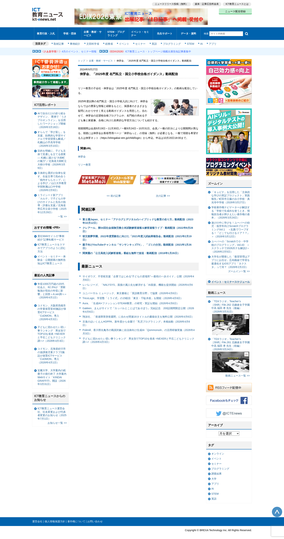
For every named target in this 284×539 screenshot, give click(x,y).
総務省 (109, 40)
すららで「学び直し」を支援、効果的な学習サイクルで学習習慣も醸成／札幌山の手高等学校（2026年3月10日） (52, 135)
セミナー (140, 40)
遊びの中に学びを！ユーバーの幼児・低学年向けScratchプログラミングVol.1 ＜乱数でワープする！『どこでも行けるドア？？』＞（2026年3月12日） (230, 226)
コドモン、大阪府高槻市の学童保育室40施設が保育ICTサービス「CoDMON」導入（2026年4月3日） (52, 309)
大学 (213, 475)
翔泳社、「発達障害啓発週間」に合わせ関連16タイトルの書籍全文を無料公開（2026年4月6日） (138, 313)
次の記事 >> (163, 192)
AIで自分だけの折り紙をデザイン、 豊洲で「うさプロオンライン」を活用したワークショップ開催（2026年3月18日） (52, 117)
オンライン (217, 450)
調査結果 (216, 470)
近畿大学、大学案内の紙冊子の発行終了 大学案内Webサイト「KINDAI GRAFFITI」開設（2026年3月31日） (52, 374)
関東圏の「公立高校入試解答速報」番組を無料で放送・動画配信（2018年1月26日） (131, 250)
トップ (81, 57)
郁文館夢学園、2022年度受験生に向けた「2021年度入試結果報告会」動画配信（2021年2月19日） (137, 235)
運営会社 (37, 518)
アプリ (210, 40)
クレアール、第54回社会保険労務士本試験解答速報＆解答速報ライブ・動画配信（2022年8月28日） (138, 226)
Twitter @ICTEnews (229, 410)
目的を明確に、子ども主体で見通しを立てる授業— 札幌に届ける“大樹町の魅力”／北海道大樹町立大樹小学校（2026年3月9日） (52, 156)
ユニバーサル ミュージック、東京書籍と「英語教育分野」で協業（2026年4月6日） (131, 290)
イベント (124, 40)
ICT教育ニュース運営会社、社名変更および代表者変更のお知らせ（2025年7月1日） (52, 410)
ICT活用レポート (45, 101)
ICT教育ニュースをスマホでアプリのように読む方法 (52, 245)
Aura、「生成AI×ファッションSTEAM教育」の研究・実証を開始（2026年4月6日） (131, 300)
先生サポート (165, 32)
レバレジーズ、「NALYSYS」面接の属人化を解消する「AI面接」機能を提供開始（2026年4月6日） (138, 283)
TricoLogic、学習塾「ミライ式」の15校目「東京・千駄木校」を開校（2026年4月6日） (133, 295)
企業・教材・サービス (92, 32)
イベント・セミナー (140, 32)
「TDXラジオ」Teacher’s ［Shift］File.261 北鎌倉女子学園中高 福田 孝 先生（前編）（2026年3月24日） (230, 351)
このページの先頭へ (277, 508)
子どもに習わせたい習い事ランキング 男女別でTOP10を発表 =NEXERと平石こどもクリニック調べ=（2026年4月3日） (138, 337)
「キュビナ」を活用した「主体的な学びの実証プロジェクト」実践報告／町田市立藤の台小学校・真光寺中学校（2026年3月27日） (230, 194)
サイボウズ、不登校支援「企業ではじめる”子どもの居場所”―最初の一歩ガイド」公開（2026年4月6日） (138, 275)
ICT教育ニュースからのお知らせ (49, 394)
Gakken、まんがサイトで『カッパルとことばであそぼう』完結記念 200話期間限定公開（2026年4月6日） (138, 307)
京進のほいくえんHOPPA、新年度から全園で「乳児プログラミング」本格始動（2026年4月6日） (136, 320)
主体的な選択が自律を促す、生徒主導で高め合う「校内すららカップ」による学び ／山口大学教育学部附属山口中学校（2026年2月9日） (52, 178)
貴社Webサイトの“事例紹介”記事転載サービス (51, 234)
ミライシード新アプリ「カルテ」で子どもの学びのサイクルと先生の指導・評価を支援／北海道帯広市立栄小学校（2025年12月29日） (52, 200)
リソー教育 (84, 161)
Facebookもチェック (229, 397)
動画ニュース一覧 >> (237, 372)
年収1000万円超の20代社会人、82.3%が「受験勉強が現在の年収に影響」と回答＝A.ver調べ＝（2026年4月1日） (52, 287)
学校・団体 (70, 32)
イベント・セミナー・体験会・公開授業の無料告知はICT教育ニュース (52, 257)
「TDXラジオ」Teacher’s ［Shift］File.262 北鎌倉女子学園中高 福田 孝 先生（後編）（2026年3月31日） (230, 314)
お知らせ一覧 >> (57, 419)
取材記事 (60, 40)
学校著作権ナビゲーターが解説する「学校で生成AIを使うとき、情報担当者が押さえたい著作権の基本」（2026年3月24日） (230, 209)
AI (199, 40)
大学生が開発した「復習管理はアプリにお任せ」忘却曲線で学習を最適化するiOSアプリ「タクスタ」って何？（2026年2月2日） (230, 258)
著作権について (76, 518)
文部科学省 (93, 40)
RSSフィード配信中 (229, 384)
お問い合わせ (95, 518)
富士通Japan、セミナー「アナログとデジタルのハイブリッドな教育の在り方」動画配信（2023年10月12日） (138, 218)
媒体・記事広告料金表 (206, 3)
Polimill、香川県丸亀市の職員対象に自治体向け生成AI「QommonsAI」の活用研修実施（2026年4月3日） (139, 328)
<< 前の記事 (114, 192)
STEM (189, 40)
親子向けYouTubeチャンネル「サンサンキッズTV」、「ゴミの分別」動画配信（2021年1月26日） (137, 243)
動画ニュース (217, 289)
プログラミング (171, 40)
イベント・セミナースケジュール (230, 278)
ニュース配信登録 (235, 11)
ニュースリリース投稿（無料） (170, 3)
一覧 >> (62, 213)
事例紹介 (76, 40)
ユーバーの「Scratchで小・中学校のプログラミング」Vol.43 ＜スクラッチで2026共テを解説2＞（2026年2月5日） (230, 243)
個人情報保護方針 (55, 518)
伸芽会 (82, 153)
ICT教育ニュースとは (237, 3)
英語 (153, 40)
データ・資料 (188, 32)
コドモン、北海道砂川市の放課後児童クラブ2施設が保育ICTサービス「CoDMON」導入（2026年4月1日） (52, 352)
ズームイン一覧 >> (239, 268)
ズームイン (215, 180)
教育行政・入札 (46, 32)
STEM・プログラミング (117, 32)
